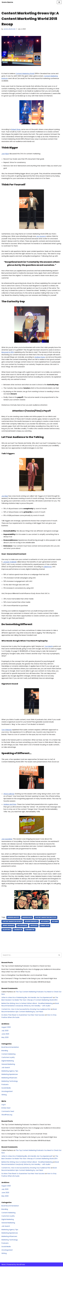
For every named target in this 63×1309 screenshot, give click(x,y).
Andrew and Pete (10, 832)
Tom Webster (6, 754)
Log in (3, 1141)
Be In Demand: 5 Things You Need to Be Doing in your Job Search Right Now (30, 1009)
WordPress (20, 1307)
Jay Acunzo (45, 951)
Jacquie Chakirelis (16, 580)
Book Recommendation (10, 1082)
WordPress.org (7, 1151)
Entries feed (6, 1144)
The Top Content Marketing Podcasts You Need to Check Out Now (27, 996)
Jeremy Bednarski (10, 29)
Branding (4, 1086)
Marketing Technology (10, 1117)
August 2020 (6, 1062)
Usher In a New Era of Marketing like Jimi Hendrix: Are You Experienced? (28, 1029)
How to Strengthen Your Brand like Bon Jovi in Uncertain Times (25, 1006)
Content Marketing (8, 1089)
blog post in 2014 (14, 366)
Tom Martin (51, 667)
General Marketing (8, 1099)
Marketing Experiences (10, 1110)
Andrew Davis (28, 947)
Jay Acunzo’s (42, 243)
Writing (4, 1131)
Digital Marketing (8, 1096)
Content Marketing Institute (46, 947)
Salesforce (56, 585)
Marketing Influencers (9, 1113)
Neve (3, 1307)
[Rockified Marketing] (7, 2)
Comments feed (7, 1148)
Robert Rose (17, 133)
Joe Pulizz (5, 158)
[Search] (29, 985)
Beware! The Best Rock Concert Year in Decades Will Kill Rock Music (27, 1013)
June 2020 (5, 1069)
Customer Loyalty (8, 1092)
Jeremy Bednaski (8, 956)
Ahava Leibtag (9, 821)
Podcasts (5, 1120)
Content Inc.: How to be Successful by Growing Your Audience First (27, 1043)
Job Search (5, 1103)
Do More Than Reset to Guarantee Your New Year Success (24, 1049)
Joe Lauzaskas (7, 867)
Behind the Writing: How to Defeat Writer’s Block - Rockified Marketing (28, 1037)
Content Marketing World (26, 74)
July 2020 (5, 1065)
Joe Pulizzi (34, 956)
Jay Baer (4, 513)
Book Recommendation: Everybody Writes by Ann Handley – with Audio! (29, 1040)
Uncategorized (7, 1127)
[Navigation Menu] (59, 2)
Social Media (6, 1124)
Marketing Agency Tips (10, 1106)
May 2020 (5, 1072)
